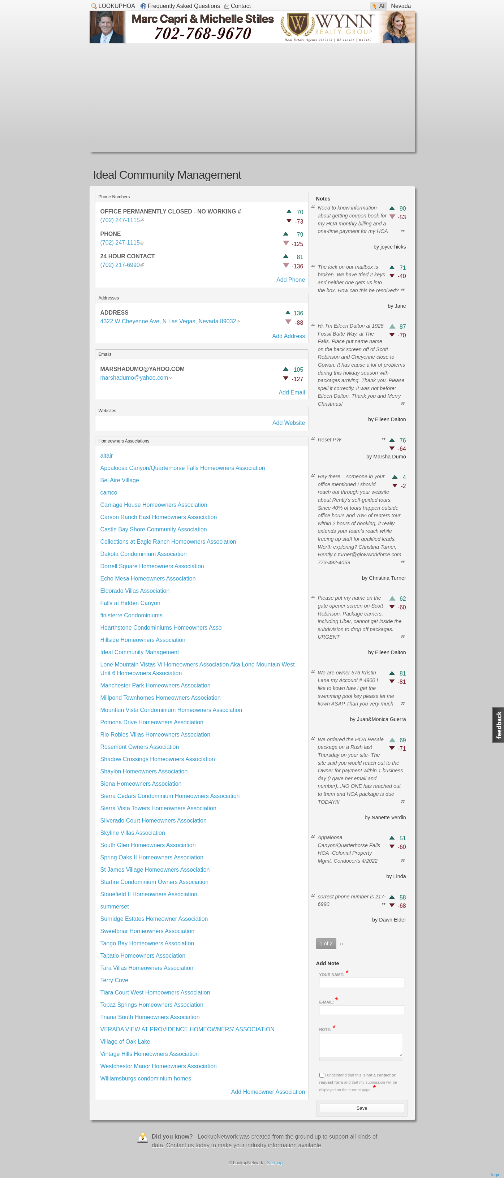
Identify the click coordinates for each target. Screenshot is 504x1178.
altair (106, 456)
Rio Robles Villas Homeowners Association (155, 735)
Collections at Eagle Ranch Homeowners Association (168, 542)
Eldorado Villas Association (135, 591)
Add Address (288, 336)
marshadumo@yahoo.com (134, 378)
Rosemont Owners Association (139, 747)
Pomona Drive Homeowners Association (151, 722)
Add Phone (290, 280)
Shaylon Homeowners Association (144, 771)
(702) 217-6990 (122, 265)
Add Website (288, 423)
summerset (114, 906)
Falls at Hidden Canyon (130, 603)
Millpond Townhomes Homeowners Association (160, 698)
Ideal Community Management (139, 652)
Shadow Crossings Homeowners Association (157, 759)
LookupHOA (113, 5)
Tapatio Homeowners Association (143, 956)
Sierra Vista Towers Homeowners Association (158, 808)
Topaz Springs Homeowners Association (151, 1005)
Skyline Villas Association (132, 833)
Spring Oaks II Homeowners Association (151, 857)
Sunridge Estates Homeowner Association (154, 919)
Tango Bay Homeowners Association (147, 943)
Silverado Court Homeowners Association (153, 820)
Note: (327, 1028)
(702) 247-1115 (122, 220)
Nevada (401, 6)
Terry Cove (114, 980)
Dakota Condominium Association (143, 554)
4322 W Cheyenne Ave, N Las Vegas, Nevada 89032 (168, 321)
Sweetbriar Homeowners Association (147, 931)
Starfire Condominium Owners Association (154, 882)
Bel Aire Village (119, 480)
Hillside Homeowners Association (143, 640)
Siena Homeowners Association (141, 784)
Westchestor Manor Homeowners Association (158, 1066)
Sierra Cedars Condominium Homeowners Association (170, 796)
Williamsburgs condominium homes (145, 1078)
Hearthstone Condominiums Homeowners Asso (161, 628)
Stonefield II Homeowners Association (149, 894)
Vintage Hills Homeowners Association (149, 1054)
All (382, 6)
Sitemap (275, 1162)
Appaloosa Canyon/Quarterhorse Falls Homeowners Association (182, 468)
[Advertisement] (252, 97)
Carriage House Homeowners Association (153, 505)
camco (108, 492)
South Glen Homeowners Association (148, 845)
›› (342, 943)
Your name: (334, 974)
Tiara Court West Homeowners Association (155, 992)
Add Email (292, 392)
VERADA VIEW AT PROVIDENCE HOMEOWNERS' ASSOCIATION (187, 1029)
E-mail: (329, 1001)
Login (495, 1174)
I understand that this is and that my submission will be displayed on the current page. (358, 1082)
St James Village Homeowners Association (155, 870)
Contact (241, 6)
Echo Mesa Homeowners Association (148, 578)
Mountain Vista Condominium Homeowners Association (171, 710)
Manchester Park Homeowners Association (155, 685)
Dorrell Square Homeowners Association (152, 566)
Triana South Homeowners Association (150, 1017)
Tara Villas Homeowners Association (147, 968)
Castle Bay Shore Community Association (153, 529)
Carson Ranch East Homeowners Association (158, 517)
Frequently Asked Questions (184, 6)
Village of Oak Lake (125, 1042)
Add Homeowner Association (268, 1092)
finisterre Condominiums (131, 615)
